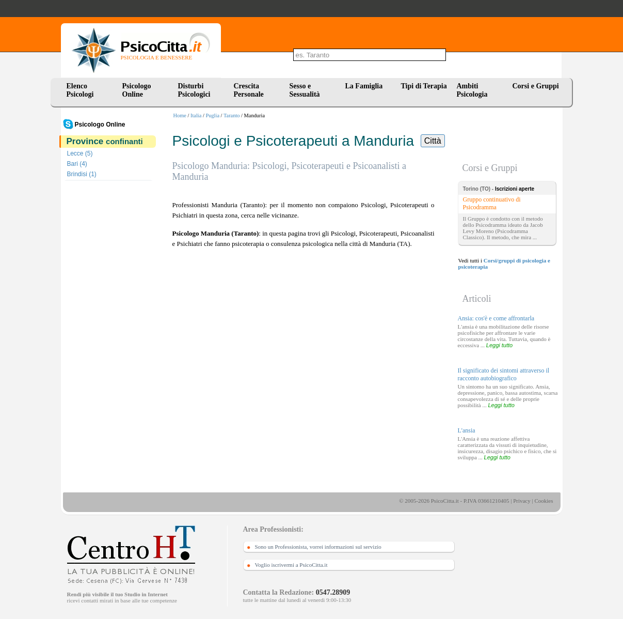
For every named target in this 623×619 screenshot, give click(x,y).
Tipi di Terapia (424, 86)
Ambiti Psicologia (472, 90)
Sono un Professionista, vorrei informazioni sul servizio (318, 547)
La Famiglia (366, 86)
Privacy (522, 501)
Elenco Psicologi (80, 90)
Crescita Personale (249, 90)
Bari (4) (77, 163)
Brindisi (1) (82, 174)
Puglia (212, 115)
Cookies (543, 501)
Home (179, 115)
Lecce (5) (80, 153)
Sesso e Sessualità (305, 90)
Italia (195, 115)
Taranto (231, 115)
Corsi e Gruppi (536, 86)
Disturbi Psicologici (194, 90)
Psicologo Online (136, 90)
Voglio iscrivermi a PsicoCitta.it (291, 565)
